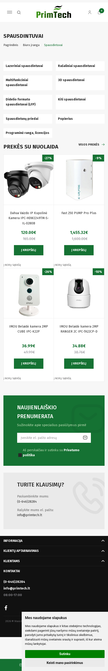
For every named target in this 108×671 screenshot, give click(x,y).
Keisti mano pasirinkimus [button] (65, 663)
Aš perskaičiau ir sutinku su (51, 452)
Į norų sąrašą (12, 265)
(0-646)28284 (27, 502)
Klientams (11, 561)
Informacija (12, 541)
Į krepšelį (28, 250)
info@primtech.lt (29, 515)
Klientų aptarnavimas (21, 551)
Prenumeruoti (85, 438)
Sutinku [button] (64, 654)
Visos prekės (89, 144)
